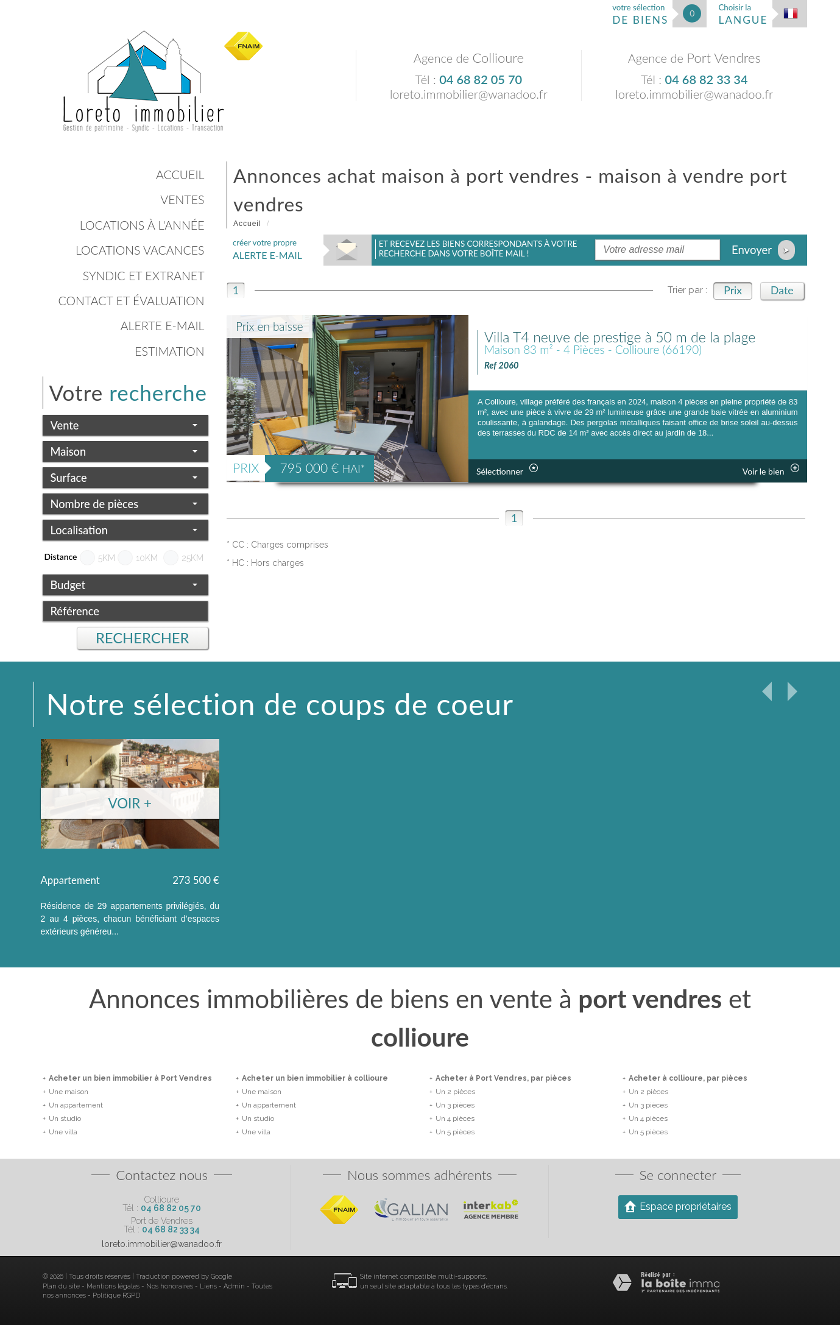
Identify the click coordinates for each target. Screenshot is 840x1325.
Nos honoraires (169, 1286)
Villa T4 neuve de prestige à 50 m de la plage (620, 336)
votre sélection (640, 14)
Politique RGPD (116, 1295)
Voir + (130, 803)
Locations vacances (140, 250)
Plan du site (61, 1286)
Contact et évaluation (131, 301)
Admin (234, 1286)
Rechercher (142, 637)
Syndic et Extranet (144, 276)
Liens (208, 1286)
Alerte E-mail (163, 326)
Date (782, 290)
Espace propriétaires (678, 1206)
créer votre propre (267, 249)
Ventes (182, 200)
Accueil (180, 175)
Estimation (169, 351)
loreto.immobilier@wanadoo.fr (469, 94)
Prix (733, 290)
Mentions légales (112, 1286)
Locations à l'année (142, 225)
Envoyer (763, 250)
